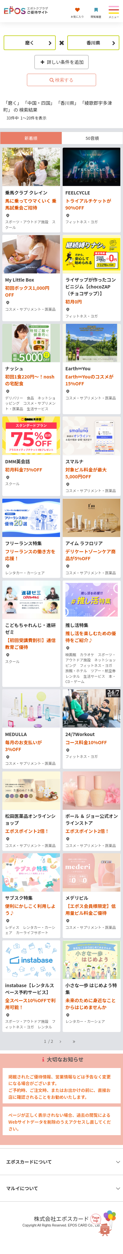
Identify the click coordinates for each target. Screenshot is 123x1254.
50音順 (92, 138)
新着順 (31, 138)
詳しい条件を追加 (61, 62)
